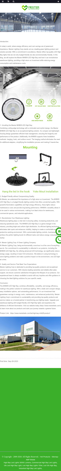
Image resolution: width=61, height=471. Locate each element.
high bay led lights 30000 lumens (17, 463)
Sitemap (55, 457)
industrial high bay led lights (30, 468)
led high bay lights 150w (32, 465)
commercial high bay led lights (44, 463)
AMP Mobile (30, 460)
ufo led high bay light (13, 465)
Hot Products (45, 457)
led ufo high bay (50, 465)
